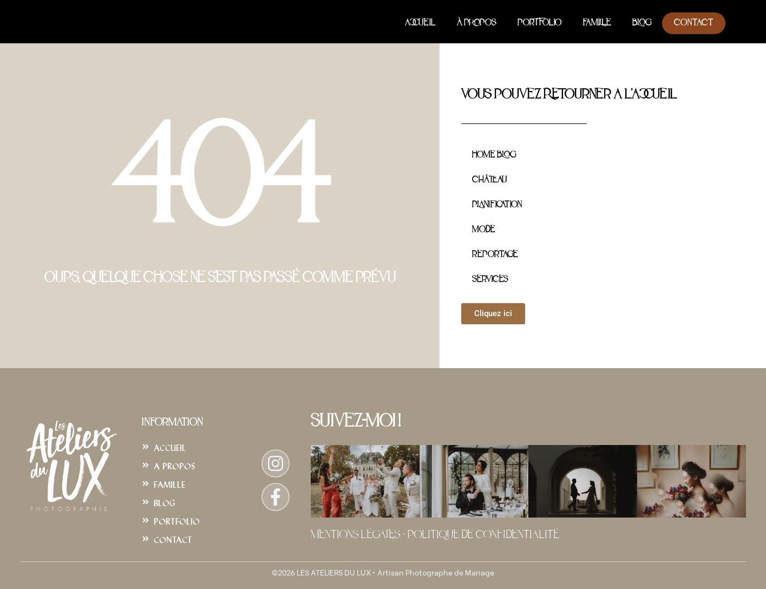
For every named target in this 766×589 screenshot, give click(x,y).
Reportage (495, 255)
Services (490, 280)
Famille (597, 23)
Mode (483, 230)
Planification (496, 205)
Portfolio (539, 23)
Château (489, 180)
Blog (641, 23)
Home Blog (494, 155)
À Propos (476, 23)
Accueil (420, 23)
